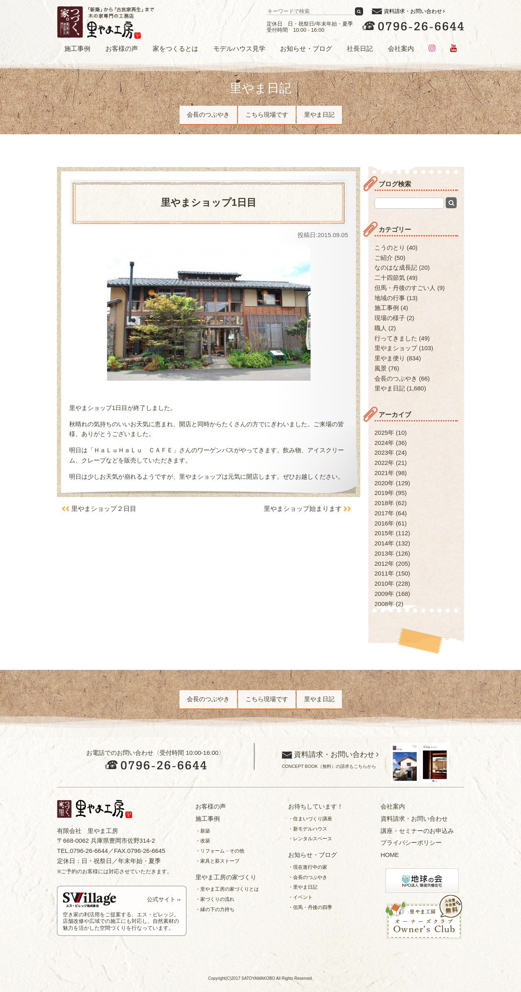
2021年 (384, 472)
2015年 (384, 533)
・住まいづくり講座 (310, 819)
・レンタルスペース (310, 839)
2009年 (384, 593)
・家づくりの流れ (214, 899)
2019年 (384, 492)
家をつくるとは (175, 48)
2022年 (384, 462)
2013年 (384, 553)
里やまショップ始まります (302, 508)
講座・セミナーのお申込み (417, 830)
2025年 (384, 432)
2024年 (384, 442)
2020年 (384, 483)
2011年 (384, 573)
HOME (390, 854)
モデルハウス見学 (239, 48)
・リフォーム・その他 (219, 851)
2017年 (384, 513)
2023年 (384, 452)
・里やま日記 (302, 887)
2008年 (384, 603)
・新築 (202, 831)
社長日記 (360, 48)
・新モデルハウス (307, 829)
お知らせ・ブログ (306, 48)
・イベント (300, 897)
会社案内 (401, 48)
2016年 (384, 523)
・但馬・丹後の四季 (310, 907)
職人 (380, 328)
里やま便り (389, 358)
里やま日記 (319, 114)
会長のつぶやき (208, 114)
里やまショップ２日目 (104, 508)
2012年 (384, 563)
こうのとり (389, 247)
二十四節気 (389, 277)
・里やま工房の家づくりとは (227, 889)
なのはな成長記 (395, 267)
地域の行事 (389, 297)
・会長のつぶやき (307, 877)
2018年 (384, 502)
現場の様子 (389, 317)
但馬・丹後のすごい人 (405, 287)
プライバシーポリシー (411, 842)
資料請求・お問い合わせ (413, 11)
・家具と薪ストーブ (217, 861)
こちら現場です (266, 114)
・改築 (202, 841)
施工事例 (77, 48)
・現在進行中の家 (307, 867)
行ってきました (395, 338)
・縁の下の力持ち (214, 909)
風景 (380, 368)
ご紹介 (383, 257)
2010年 (384, 583)
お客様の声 (121, 48)
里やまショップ (395, 347)
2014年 (384, 543)
